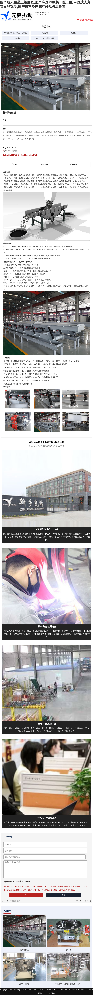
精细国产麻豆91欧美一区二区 (15, 33)
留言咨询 (44, 164)
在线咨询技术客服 (85, 20)
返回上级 (73, 164)
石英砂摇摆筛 (15, 901)
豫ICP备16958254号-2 (77, 990)
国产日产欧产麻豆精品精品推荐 (45, 38)
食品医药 (73, 33)
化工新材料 (15, 38)
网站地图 (52, 993)
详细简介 (15, 164)
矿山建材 (44, 33)
